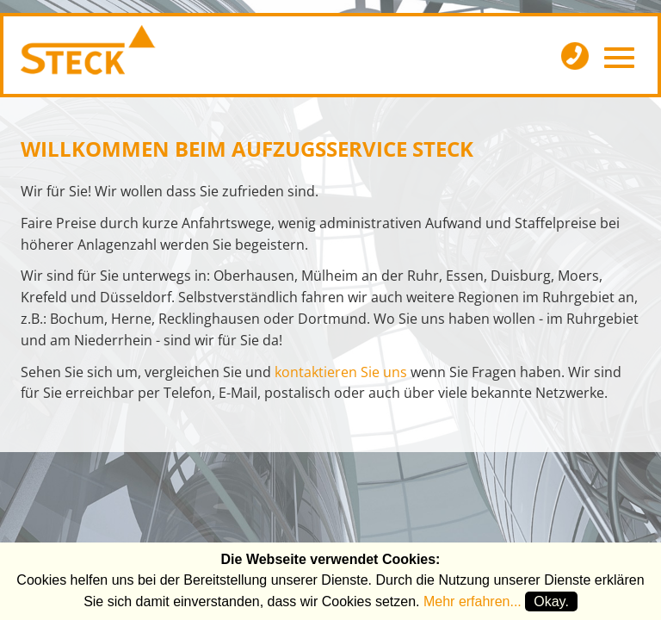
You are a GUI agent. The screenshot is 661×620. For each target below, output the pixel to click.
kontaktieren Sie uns (341, 372)
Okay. (551, 601)
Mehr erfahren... (472, 601)
